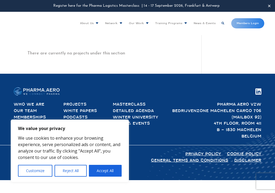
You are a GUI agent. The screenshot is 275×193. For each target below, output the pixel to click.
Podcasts (75, 117)
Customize (35, 170)
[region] (70, 151)
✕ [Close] (269, 6)
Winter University (135, 117)
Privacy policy (203, 154)
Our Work (136, 23)
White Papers (80, 111)
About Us (87, 23)
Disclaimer (247, 160)
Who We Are (29, 104)
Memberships (30, 117)
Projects (74, 104)
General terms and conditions (189, 160)
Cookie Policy (244, 154)
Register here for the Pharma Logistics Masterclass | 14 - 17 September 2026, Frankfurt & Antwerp (136, 6)
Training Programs (168, 23)
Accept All (105, 170)
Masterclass (129, 104)
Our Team (25, 111)
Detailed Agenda (133, 111)
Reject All (71, 170)
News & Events (205, 23)
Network (111, 23)
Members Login (248, 23)
